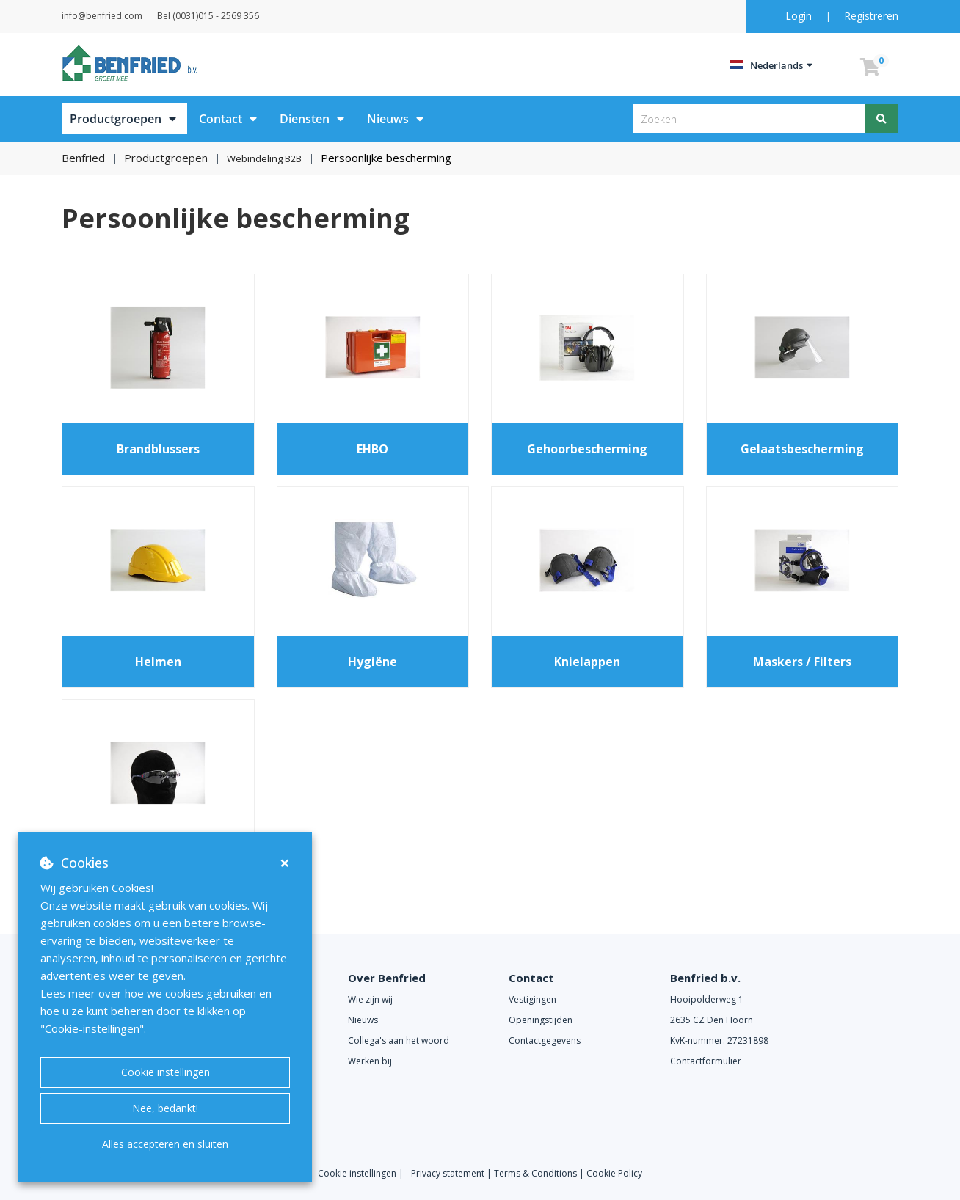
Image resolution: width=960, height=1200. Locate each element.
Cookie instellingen (165, 1072)
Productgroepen (115, 119)
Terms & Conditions (535, 1172)
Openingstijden (540, 1019)
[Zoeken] (882, 118)
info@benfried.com (120, 16)
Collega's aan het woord (398, 1039)
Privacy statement (449, 1172)
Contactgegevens (545, 1039)
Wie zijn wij (370, 998)
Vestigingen (532, 998)
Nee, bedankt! (165, 1108)
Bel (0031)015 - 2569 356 (245, 16)
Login (800, 16)
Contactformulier (705, 1060)
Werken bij (370, 1060)
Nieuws (388, 119)
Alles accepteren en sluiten (165, 1144)
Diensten (305, 119)
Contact (220, 119)
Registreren (871, 16)
